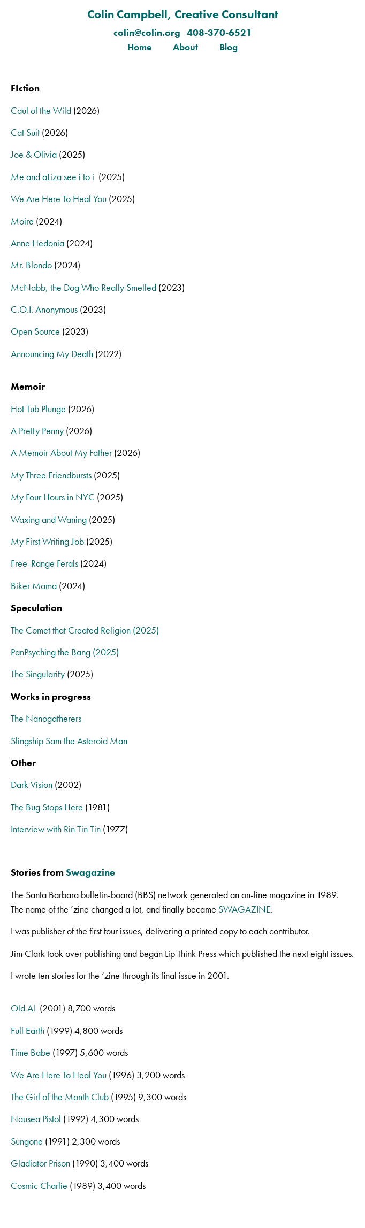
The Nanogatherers (46, 718)
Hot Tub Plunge (38, 409)
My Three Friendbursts (51, 475)
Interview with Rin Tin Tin (56, 829)
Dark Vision (31, 784)
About (185, 47)
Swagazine (90, 872)
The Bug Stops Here (47, 807)
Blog (228, 47)
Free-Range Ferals (44, 563)
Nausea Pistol (36, 1119)
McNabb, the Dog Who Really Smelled (83, 287)
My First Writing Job (47, 541)
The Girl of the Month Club (60, 1097)
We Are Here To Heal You (59, 198)
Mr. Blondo (31, 265)
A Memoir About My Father (61, 452)
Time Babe (30, 1052)
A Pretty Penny (37, 430)
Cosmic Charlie (39, 1185)
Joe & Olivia (34, 154)
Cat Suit (25, 132)
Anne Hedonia (37, 243)
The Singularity (38, 674)
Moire (22, 221)
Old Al (25, 1008)
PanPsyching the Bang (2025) (65, 652)
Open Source (35, 331)
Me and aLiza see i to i (53, 177)
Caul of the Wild (41, 110)
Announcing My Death (52, 353)
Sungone (27, 1141)
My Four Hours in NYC (53, 497)
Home (139, 47)
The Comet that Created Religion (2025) (85, 630)
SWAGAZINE (244, 909)
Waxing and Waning (49, 519)
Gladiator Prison (40, 1163)
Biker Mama (34, 586)
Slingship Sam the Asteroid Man (69, 741)
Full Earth (27, 1030)
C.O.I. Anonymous (44, 309)
